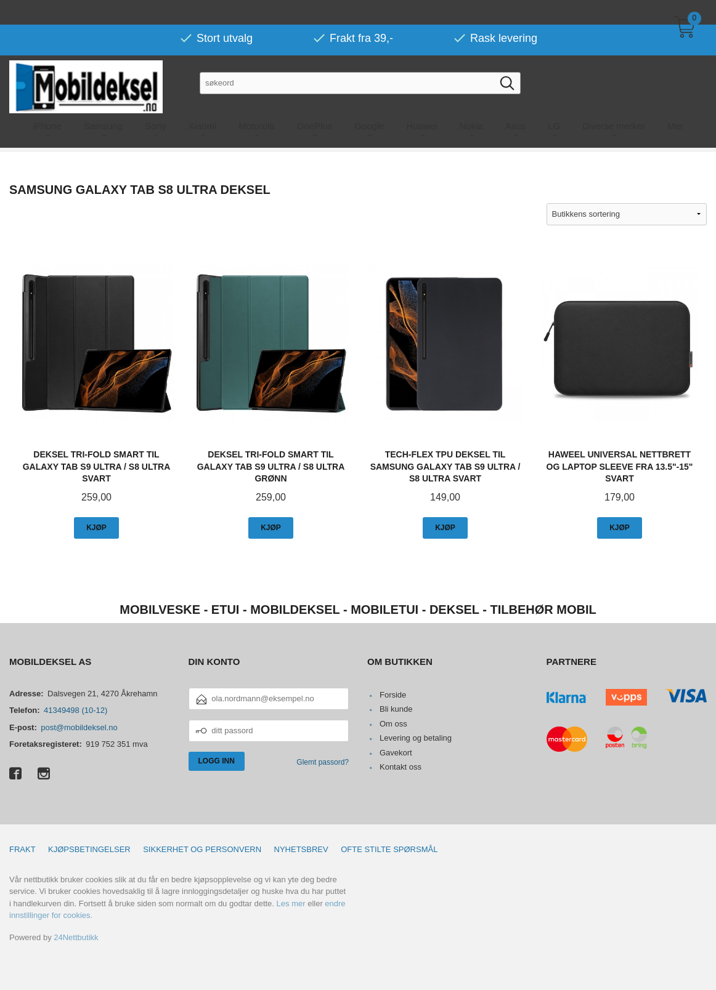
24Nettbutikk (76, 937)
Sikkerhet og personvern (202, 849)
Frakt (22, 849)
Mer (675, 101)
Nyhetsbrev (301, 849)
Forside (393, 694)
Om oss (393, 723)
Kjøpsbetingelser (89, 849)
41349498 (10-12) (75, 710)
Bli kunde (396, 709)
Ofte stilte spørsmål (389, 849)
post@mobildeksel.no (79, 727)
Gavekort (396, 752)
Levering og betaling (416, 737)
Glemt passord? (322, 762)
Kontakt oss (400, 766)
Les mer (291, 903)
